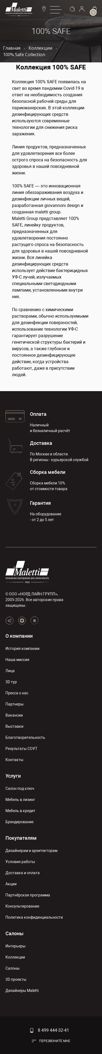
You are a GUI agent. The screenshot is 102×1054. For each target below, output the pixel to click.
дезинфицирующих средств (40, 114)
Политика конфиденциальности (34, 917)
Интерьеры (15, 946)
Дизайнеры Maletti (22, 990)
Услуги (13, 776)
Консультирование (22, 906)
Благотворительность (25, 737)
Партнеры (14, 704)
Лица (10, 671)
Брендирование (19, 822)
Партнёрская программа (27, 895)
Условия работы (20, 862)
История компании (22, 648)
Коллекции (15, 957)
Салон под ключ (19, 788)
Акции (11, 884)
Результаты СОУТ (21, 748)
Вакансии (14, 715)
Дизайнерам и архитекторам (31, 850)
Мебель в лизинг (20, 799)
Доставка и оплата (22, 873)
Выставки (14, 726)
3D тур (11, 682)
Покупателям (21, 838)
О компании (19, 636)
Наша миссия (17, 659)
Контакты (14, 760)
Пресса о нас (16, 693)
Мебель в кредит (20, 811)
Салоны (14, 933)
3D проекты (15, 979)
